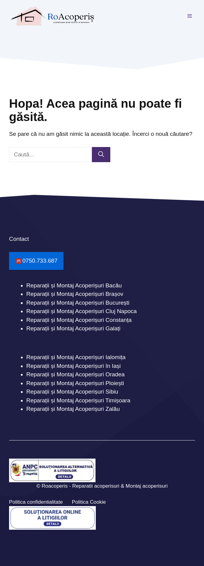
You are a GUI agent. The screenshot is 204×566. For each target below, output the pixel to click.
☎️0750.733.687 (36, 260)
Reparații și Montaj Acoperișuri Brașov (74, 294)
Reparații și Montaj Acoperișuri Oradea (75, 374)
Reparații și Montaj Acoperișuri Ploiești (75, 383)
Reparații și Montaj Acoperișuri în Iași (73, 366)
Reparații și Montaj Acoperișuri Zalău (73, 409)
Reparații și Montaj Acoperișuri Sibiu (72, 391)
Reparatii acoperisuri (95, 486)
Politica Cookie (89, 502)
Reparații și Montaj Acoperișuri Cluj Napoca (81, 311)
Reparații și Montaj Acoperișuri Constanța (79, 320)
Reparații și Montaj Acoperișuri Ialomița (75, 357)
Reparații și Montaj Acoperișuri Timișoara (78, 400)
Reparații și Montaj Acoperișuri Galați (73, 328)
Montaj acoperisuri (147, 486)
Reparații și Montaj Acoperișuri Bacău (74, 285)
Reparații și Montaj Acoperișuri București (77, 302)
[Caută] (101, 154)
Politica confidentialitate (36, 502)
